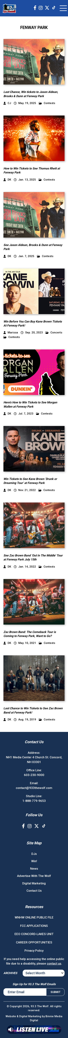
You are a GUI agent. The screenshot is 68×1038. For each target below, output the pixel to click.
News (34, 868)
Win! (34, 861)
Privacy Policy (34, 950)
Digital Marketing (34, 883)
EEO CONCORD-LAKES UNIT (34, 934)
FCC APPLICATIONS (34, 926)
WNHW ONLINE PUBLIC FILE (34, 917)
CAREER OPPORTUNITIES (34, 942)
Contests (47, 103)
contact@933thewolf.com (34, 788)
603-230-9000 (34, 775)
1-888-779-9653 (34, 801)
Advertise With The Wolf (34, 876)
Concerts (54, 332)
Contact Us (34, 890)
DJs (34, 854)
